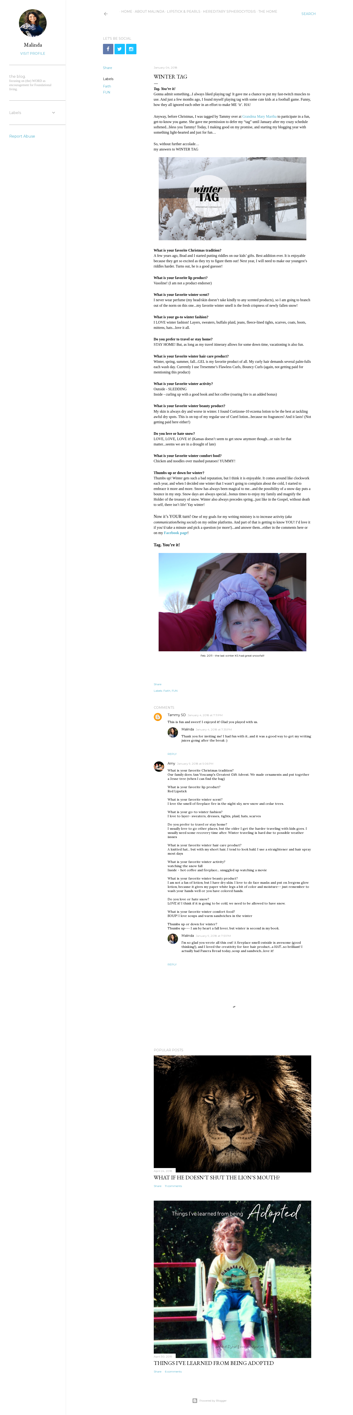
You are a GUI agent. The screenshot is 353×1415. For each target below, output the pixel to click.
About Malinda (148, 11)
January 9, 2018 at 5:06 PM (195, 763)
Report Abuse (22, 136)
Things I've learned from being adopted (214, 1363)
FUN (106, 92)
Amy (171, 763)
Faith (107, 86)
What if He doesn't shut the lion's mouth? (217, 1177)
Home (125, 11)
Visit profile (32, 53)
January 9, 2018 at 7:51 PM (213, 935)
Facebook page (175, 533)
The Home (266, 11)
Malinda (187, 729)
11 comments (173, 1186)
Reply (172, 754)
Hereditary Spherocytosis (227, 11)
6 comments (173, 1371)
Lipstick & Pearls (182, 11)
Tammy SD (177, 715)
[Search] (309, 13)
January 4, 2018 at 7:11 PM (205, 715)
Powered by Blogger (209, 1400)
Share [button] (107, 68)
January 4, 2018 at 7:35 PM (214, 729)
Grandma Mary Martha (259, 116)
